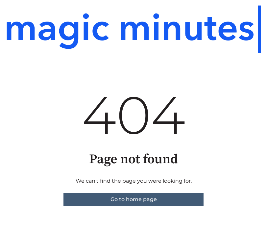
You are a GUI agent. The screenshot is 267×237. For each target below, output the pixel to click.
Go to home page (133, 199)
